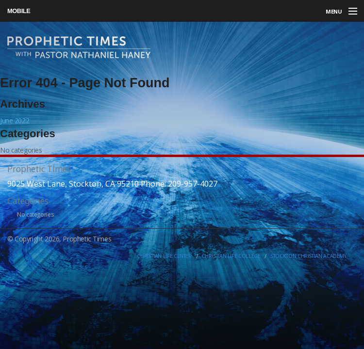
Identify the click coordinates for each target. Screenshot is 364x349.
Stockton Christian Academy (308, 256)
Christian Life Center (164, 256)
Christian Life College (230, 256)
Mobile (18, 11)
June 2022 (14, 120)
